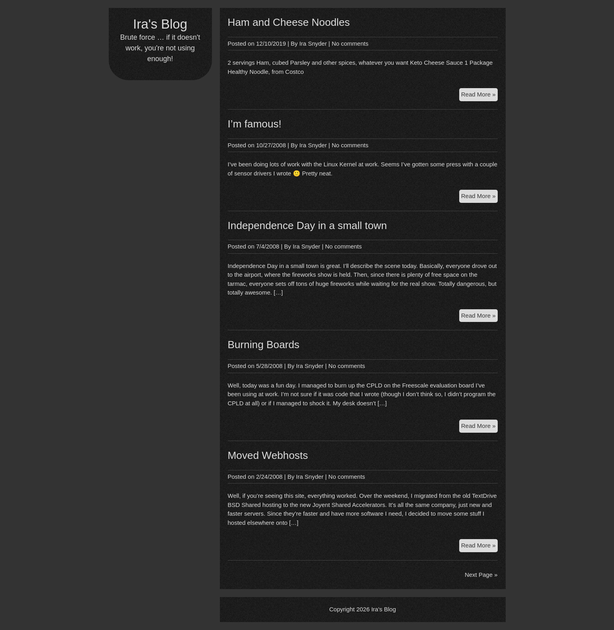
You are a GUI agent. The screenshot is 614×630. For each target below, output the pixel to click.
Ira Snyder (313, 43)
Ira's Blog (160, 24)
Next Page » (481, 574)
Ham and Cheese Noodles (289, 22)
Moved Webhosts (268, 455)
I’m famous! (255, 124)
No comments (350, 43)
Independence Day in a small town (307, 225)
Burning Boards (264, 345)
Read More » (479, 95)
